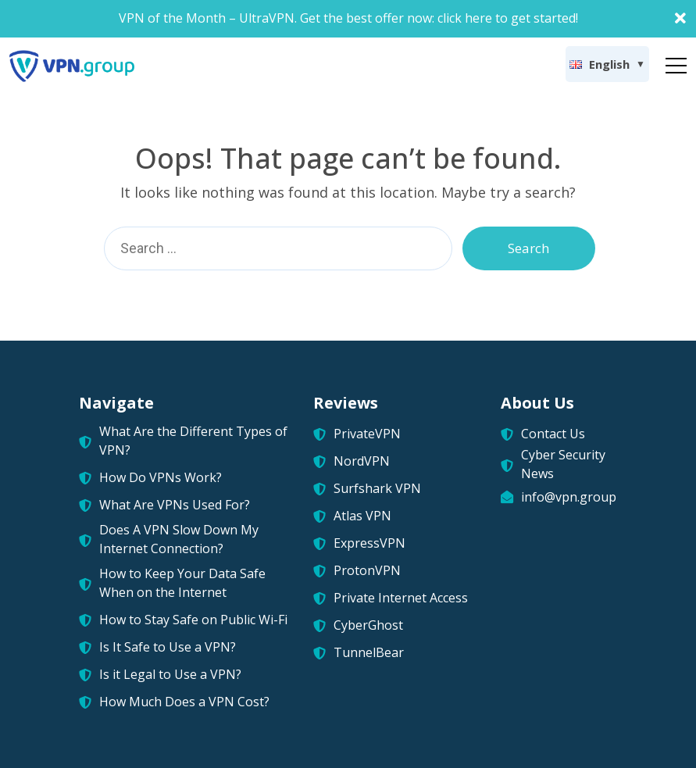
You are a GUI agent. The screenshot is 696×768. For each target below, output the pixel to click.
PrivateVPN (367, 433)
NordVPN (362, 461)
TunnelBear (369, 652)
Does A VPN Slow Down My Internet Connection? (179, 539)
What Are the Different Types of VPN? (193, 441)
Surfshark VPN (377, 488)
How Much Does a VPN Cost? (184, 701)
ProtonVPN (367, 570)
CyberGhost (368, 625)
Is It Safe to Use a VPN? (167, 646)
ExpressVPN (369, 543)
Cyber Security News (563, 464)
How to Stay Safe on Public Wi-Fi (193, 619)
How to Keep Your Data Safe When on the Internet (182, 583)
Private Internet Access (401, 597)
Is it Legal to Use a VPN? (170, 674)
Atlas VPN (362, 515)
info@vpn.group (568, 496)
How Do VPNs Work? (160, 477)
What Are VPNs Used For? (174, 504)
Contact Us (553, 433)
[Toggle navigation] (676, 62)
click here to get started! (507, 18)
